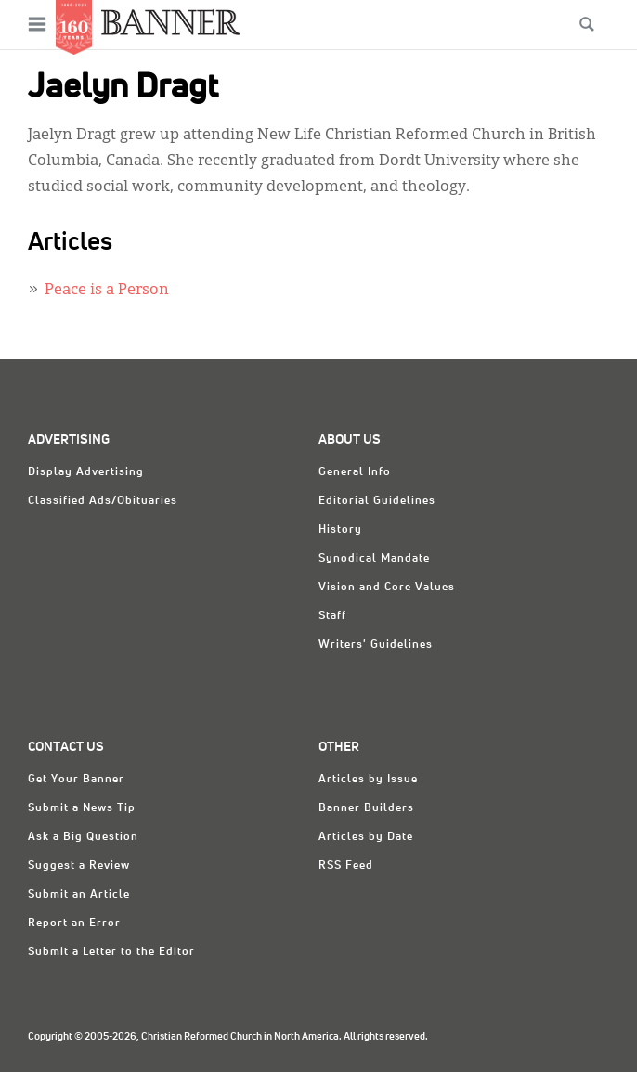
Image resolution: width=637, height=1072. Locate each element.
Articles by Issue (368, 779)
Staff (332, 616)
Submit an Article (79, 894)
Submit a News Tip (82, 808)
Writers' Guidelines (375, 645)
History (340, 530)
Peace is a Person (107, 290)
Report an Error (74, 923)
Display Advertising (86, 472)
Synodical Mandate (374, 558)
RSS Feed (345, 866)
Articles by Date (365, 837)
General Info (354, 472)
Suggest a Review (79, 866)
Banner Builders (366, 808)
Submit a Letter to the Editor (111, 952)
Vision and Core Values (386, 587)
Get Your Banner (76, 779)
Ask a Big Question (83, 837)
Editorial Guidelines (377, 501)
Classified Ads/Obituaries (102, 501)
